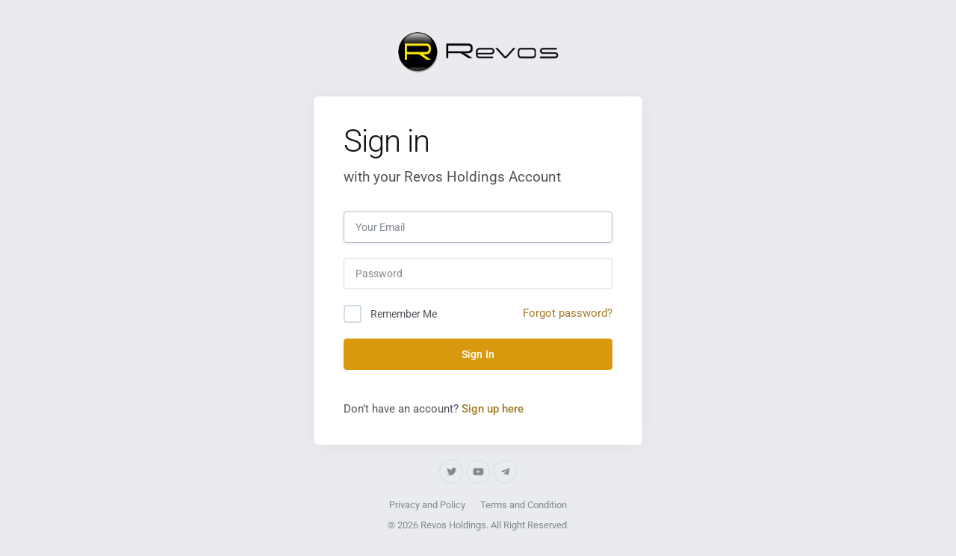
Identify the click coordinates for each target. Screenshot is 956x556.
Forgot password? (567, 313)
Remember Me (403, 314)
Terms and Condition (523, 504)
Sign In (478, 354)
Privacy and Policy (427, 504)
